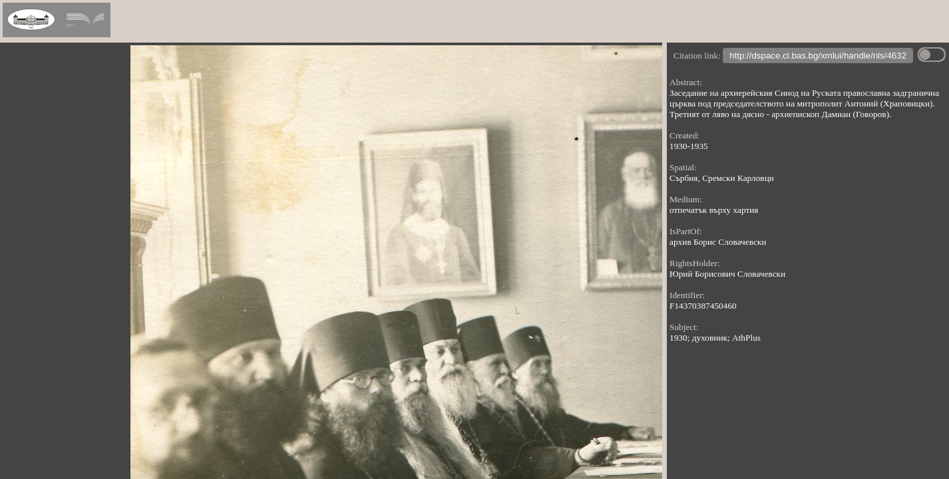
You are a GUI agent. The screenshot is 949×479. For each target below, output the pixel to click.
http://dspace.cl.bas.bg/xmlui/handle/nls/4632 (817, 57)
